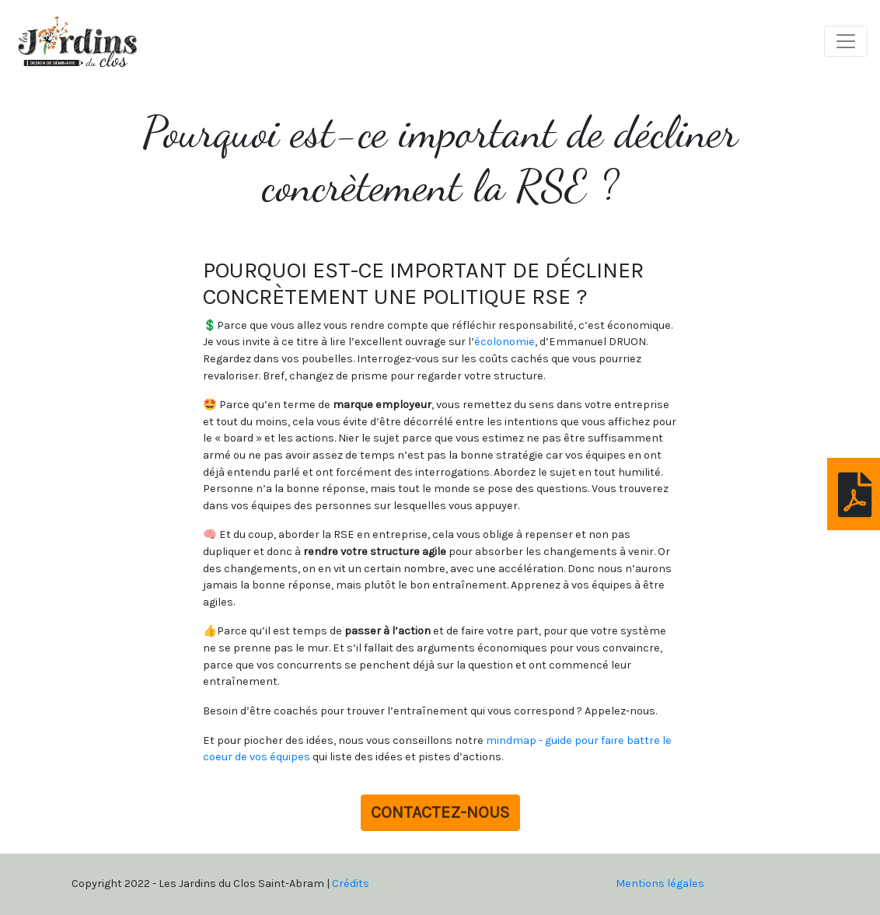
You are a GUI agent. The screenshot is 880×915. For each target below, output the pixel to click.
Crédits (350, 883)
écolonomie (504, 341)
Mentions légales (660, 883)
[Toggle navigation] (846, 41)
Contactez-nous (440, 812)
